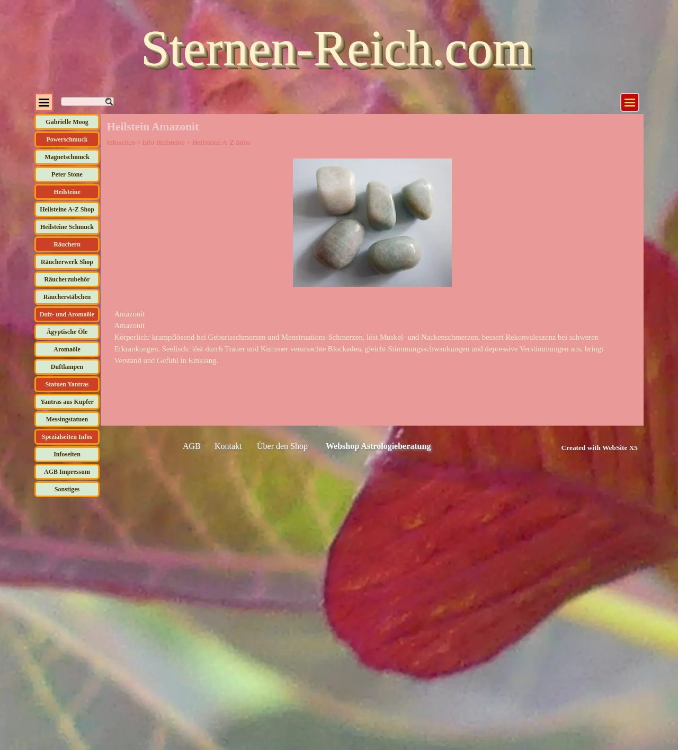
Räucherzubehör (67, 279)
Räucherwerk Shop (67, 262)
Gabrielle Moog (67, 122)
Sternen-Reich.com (336, 48)
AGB (192, 446)
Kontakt (228, 446)
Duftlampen (67, 366)
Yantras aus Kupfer (67, 401)
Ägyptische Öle (67, 332)
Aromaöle (66, 349)
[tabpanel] (372, 337)
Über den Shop (282, 446)
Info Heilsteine (163, 142)
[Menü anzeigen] (629, 102)
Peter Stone (67, 174)
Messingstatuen (67, 419)
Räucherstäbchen (67, 297)
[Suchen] (87, 101)
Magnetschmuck (67, 157)
